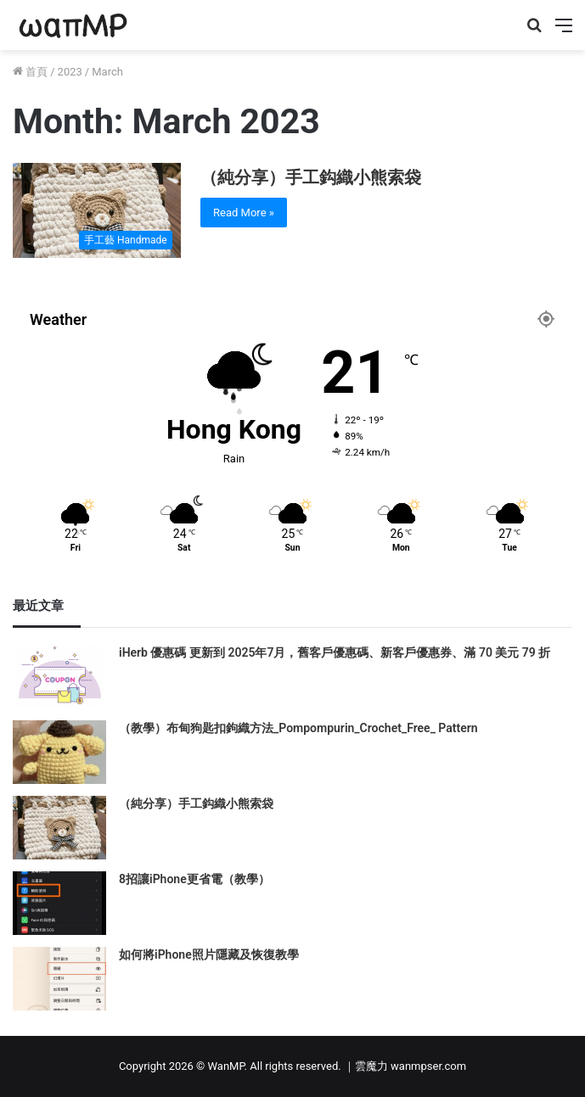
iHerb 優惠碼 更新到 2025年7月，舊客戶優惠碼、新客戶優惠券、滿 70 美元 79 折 (334, 652)
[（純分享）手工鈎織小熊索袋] (97, 210)
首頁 (30, 71)
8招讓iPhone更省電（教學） (194, 879)
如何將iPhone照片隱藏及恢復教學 (209, 954)
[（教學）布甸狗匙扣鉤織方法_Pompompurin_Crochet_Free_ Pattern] (59, 752)
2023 (70, 71)
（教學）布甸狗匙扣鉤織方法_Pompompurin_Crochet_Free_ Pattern (298, 728)
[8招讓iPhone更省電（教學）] (59, 903)
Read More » (243, 212)
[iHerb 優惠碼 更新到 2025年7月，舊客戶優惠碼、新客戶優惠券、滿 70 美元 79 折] (59, 676)
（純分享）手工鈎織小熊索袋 (310, 177)
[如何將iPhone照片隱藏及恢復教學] (59, 978)
